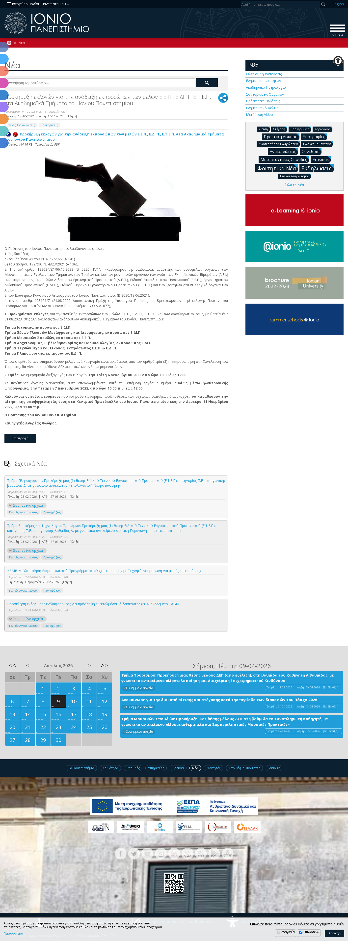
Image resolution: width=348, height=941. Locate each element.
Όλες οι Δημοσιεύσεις (264, 74)
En (338, 3)
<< (12, 665)
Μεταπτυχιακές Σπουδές (285, 159)
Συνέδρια (311, 151)
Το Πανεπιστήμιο (81, 768)
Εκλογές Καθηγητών (318, 143)
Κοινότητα (110, 768)
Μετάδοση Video (259, 114)
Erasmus (322, 159)
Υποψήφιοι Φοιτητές (244, 768)
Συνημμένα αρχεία (28, 505)
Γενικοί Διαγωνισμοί (295, 176)
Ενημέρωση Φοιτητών (263, 80)
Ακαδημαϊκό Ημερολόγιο (266, 87)
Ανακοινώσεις (284, 151)
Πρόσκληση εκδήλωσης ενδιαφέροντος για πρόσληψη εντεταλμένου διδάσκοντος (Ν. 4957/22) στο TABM (93, 603)
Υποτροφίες (315, 136)
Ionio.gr (274, 768)
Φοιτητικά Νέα (277, 168)
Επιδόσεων (311, 932)
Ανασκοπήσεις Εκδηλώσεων (279, 143)
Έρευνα (178, 768)
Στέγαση (280, 129)
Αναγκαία (288, 932)
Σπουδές (133, 768)
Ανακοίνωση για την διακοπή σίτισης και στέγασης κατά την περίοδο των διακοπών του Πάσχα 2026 (219, 699)
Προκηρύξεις (49, 125)
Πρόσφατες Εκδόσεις (263, 101)
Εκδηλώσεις (317, 168)
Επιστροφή (20, 438)
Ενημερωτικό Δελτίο (262, 107)
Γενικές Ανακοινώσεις (20, 125)
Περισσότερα (13, 934)
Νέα (21, 43)
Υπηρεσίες (156, 768)
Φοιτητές (213, 768)
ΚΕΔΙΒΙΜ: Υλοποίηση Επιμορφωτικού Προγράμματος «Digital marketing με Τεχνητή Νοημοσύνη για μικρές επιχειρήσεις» (104, 570)
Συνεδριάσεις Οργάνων (265, 94)
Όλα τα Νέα (294, 185)
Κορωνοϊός (323, 129)
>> (104, 665)
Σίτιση (264, 129)
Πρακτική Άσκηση (281, 136)
